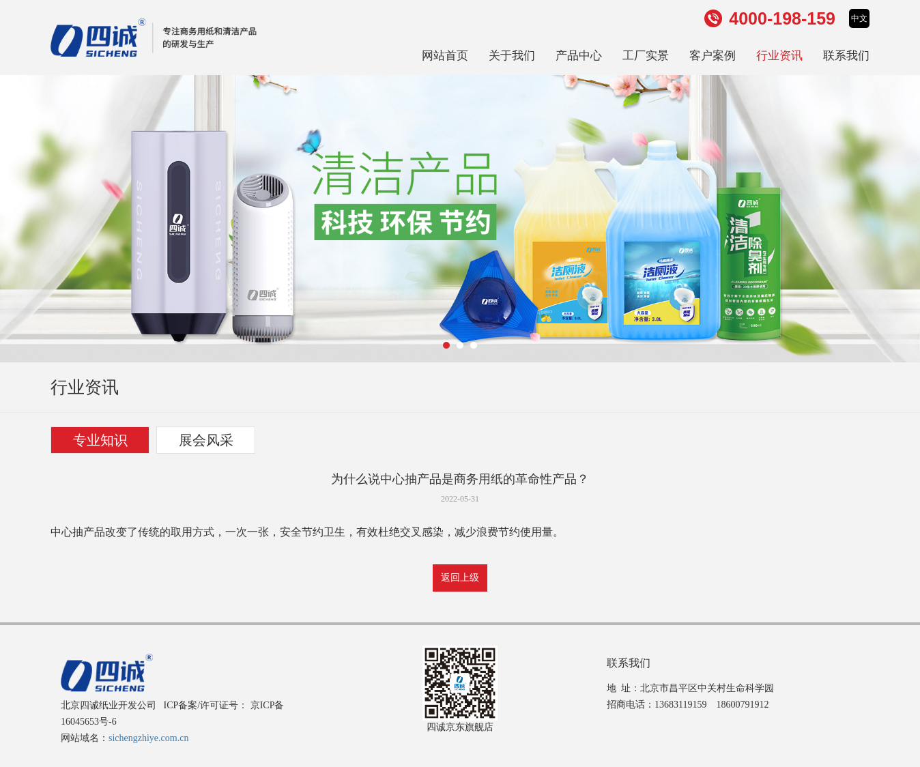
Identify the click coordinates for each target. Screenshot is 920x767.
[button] (446, 345)
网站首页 (445, 55)
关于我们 (512, 55)
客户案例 (712, 55)
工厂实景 (645, 55)
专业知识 (100, 440)
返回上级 (460, 578)
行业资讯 (779, 55)
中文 (859, 18)
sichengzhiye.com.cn (148, 738)
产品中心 (579, 55)
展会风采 (206, 440)
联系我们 (846, 55)
